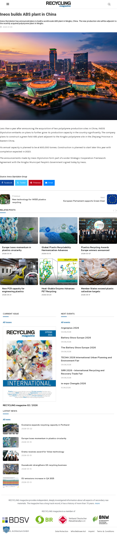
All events (65, 322)
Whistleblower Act (78, 531)
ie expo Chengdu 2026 (73, 383)
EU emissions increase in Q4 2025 (38, 478)
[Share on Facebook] (7, 183)
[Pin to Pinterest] (35, 183)
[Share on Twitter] (21, 183)
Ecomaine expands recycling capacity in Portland (45, 425)
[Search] (109, 4)
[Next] (116, 210)
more (97, 503)
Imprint (91, 531)
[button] (6, 529)
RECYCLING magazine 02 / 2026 (20, 405)
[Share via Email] (49, 183)
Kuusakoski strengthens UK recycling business (44, 465)
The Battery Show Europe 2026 (78, 347)
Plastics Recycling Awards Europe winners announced (95, 249)
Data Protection (61, 531)
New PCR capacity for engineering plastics (13, 290)
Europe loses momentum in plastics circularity (16, 249)
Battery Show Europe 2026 (76, 337)
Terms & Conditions (105, 531)
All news (6, 419)
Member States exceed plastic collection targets (97, 290)
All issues (7, 322)
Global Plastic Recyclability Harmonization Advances (56, 249)
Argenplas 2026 (70, 328)
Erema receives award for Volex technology (43, 451)
